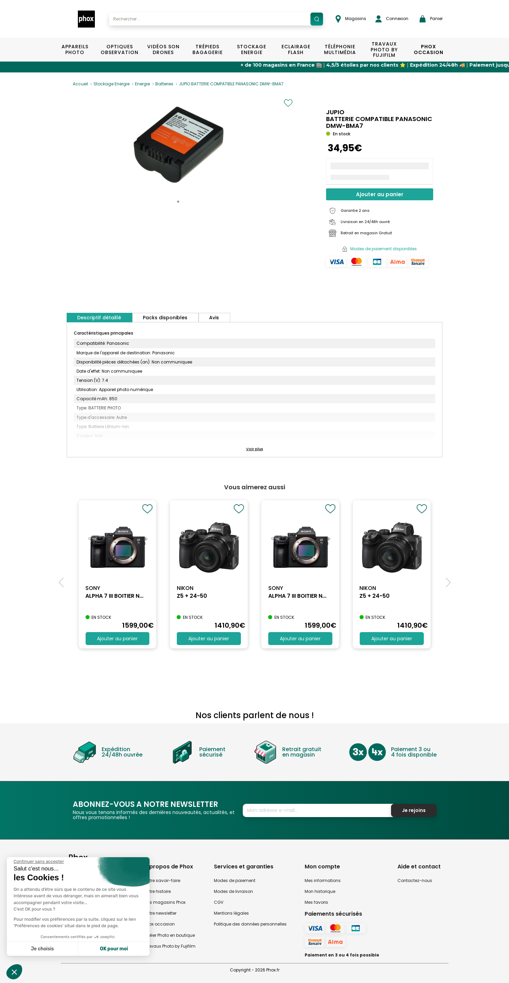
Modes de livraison (233, 891)
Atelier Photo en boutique (169, 935)
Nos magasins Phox (165, 902)
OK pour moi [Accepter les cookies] (114, 949)
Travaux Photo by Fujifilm (170, 946)
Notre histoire (157, 891)
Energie (142, 84)
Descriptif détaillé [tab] (99, 317)
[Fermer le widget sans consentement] (38, 861)
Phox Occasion (428, 49)
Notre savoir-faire (162, 880)
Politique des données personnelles (250, 924)
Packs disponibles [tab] (165, 317)
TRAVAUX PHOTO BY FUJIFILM (384, 49)
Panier (431, 18)
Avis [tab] (214, 317)
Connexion (391, 18)
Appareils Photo (75, 49)
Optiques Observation (119, 49)
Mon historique (320, 891)
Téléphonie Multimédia (340, 49)
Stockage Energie (251, 49)
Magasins (351, 19)
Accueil (80, 84)
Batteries (164, 84)
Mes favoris (316, 902)
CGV (218, 902)
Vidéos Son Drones (163, 49)
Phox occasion (159, 924)
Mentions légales (231, 913)
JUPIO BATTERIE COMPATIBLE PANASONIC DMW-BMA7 (231, 84)
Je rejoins (414, 810)
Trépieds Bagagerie (207, 49)
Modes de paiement (234, 880)
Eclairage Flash (296, 49)
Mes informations (323, 880)
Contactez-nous (414, 880)
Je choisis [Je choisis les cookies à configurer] (42, 949)
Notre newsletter (160, 913)
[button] (178, 201)
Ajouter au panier (379, 194)
